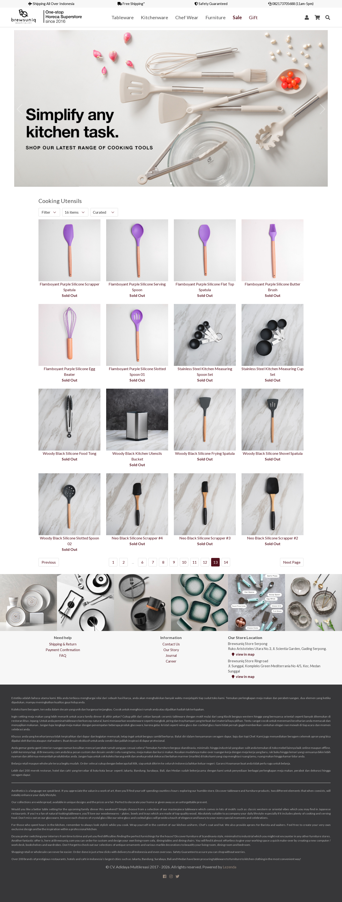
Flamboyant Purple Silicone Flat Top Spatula (205, 287)
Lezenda (229, 867)
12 (205, 562)
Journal (171, 655)
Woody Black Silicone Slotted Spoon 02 (69, 541)
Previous (49, 562)
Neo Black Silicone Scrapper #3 (204, 538)
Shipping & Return (62, 644)
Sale (237, 17)
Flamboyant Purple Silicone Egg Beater (69, 371)
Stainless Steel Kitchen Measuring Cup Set (273, 371)
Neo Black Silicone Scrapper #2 (272, 538)
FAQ (62, 655)
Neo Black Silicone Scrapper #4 (137, 538)
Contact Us (171, 644)
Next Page (291, 562)
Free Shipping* (131, 4)
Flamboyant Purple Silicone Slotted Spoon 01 (137, 371)
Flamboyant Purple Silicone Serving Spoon (137, 287)
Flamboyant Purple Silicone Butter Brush (272, 287)
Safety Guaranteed (211, 4)
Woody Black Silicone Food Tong (69, 453)
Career (171, 661)
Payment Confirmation (63, 650)
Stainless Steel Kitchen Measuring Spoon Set (205, 371)
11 (194, 562)
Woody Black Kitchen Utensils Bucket (137, 456)
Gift (253, 17)
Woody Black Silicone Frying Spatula (205, 453)
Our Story (171, 650)
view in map (243, 654)
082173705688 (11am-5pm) (291, 4)
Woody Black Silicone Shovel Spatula (273, 453)
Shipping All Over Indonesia (51, 4)
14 (226, 562)
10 (184, 562)
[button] (171, 183)
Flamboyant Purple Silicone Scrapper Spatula (70, 287)
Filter (46, 212)
